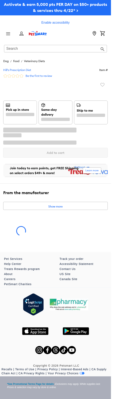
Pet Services (13, 258)
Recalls (7, 369)
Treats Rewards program (22, 269)
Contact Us (68, 269)
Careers (10, 279)
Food (16, 61)
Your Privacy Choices (66, 373)
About (8, 274)
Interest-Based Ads (74, 369)
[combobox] (55, 49)
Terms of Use (24, 369)
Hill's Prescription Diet (17, 70)
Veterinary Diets (34, 61)
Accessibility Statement (77, 264)
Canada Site (68, 279)
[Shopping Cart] (102, 34)
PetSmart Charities (17, 284)
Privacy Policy (47, 369)
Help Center (13, 264)
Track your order (72, 258)
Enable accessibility (55, 22)
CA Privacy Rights (31, 373)
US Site (65, 274)
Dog (6, 61)
